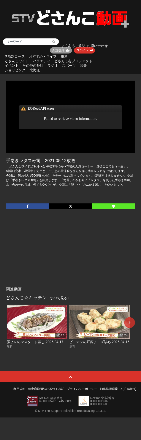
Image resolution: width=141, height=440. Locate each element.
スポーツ (69, 65)
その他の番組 (33, 65)
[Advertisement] (70, 252)
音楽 (83, 65)
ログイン (84, 50)
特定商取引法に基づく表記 (46, 389)
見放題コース (14, 56)
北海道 (35, 70)
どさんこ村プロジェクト (73, 61)
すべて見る (60, 298)
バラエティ (41, 61)
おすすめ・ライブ (43, 56)
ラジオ (53, 65)
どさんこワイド (17, 61)
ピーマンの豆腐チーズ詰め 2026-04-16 (99, 342)
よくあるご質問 (73, 46)
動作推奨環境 (109, 389)
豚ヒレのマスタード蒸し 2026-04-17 (35, 342)
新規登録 (61, 50)
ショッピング (15, 70)
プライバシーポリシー (82, 389)
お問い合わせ (97, 46)
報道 (64, 56)
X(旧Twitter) (128, 389)
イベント (12, 65)
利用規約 (19, 389)
